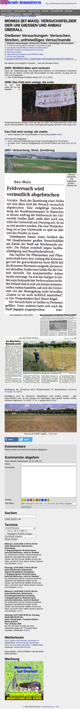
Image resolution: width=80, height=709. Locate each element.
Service (37, 14)
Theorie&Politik (56, 11)
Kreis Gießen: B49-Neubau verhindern (20, 641)
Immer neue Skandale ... (16, 56)
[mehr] (19, 563)
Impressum (50, 707)
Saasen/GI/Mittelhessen (11, 14)
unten (58, 134)
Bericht (11, 141)
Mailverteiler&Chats (22, 647)
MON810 (32, 16)
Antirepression (20, 11)
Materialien (27, 14)
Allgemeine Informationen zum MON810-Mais (25, 54)
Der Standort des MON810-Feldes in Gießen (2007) (27, 48)
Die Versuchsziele (14, 52)
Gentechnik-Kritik (20, 16)
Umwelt (45, 11)
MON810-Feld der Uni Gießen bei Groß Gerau (25, 50)
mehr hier (53, 434)
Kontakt (43, 707)
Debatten (69, 11)
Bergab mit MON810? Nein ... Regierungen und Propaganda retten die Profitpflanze (40, 59)
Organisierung (34, 11)
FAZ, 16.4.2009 (45, 77)
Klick (53, 400)
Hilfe (19, 519)
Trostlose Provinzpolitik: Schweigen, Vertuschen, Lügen (29, 45)
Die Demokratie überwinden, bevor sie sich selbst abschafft (22, 644)
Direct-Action (6, 11)
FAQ (57, 707)
